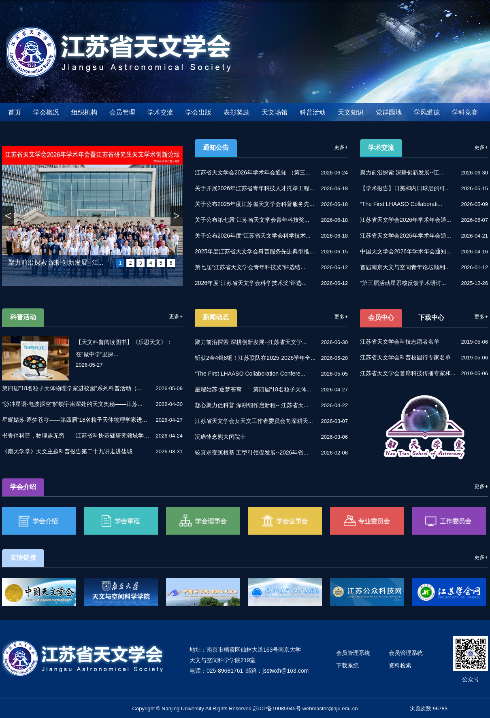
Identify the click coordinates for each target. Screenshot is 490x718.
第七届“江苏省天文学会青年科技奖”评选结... (250, 267)
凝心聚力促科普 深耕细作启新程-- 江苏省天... (252, 405)
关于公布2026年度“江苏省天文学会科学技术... (252, 235)
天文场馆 (275, 112)
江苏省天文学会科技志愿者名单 (399, 341)
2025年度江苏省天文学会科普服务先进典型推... (254, 251)
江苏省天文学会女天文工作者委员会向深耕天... (254, 421)
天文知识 (351, 112)
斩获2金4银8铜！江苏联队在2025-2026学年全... (255, 358)
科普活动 (313, 112)
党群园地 (389, 112)
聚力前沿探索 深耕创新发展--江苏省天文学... (251, 342)
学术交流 (160, 112)
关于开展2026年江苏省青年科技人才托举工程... (254, 188)
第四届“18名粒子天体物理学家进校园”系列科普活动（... (72, 388)
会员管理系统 (353, 653)
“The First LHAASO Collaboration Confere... (250, 373)
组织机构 (84, 112)
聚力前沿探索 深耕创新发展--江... (55, 262)
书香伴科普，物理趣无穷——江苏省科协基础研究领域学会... (77, 435)
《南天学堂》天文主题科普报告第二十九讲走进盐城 (67, 451)
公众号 (470, 679)
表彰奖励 (236, 112)
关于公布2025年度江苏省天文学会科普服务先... (254, 204)
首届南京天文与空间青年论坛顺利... (405, 267)
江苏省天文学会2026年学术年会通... (405, 220)
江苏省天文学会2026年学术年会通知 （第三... (252, 172)
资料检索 (400, 665)
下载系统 (347, 665)
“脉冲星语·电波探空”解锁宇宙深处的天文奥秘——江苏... (72, 404)
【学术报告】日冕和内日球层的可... (405, 188)
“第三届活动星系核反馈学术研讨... (403, 283)
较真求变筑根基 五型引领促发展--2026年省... (251, 452)
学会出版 (198, 112)
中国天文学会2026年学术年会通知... (405, 251)
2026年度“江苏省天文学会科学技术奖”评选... (251, 283)
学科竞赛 (465, 112)
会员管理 (122, 112)
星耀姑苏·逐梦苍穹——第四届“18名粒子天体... (253, 389)
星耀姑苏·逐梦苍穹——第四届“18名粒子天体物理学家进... (74, 419)
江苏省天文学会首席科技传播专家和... (408, 373)
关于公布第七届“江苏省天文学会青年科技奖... (252, 220)
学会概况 (46, 112)
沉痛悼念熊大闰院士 (220, 436)
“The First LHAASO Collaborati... (401, 204)
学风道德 (427, 112)
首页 (14, 112)
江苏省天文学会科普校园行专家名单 (405, 357)
